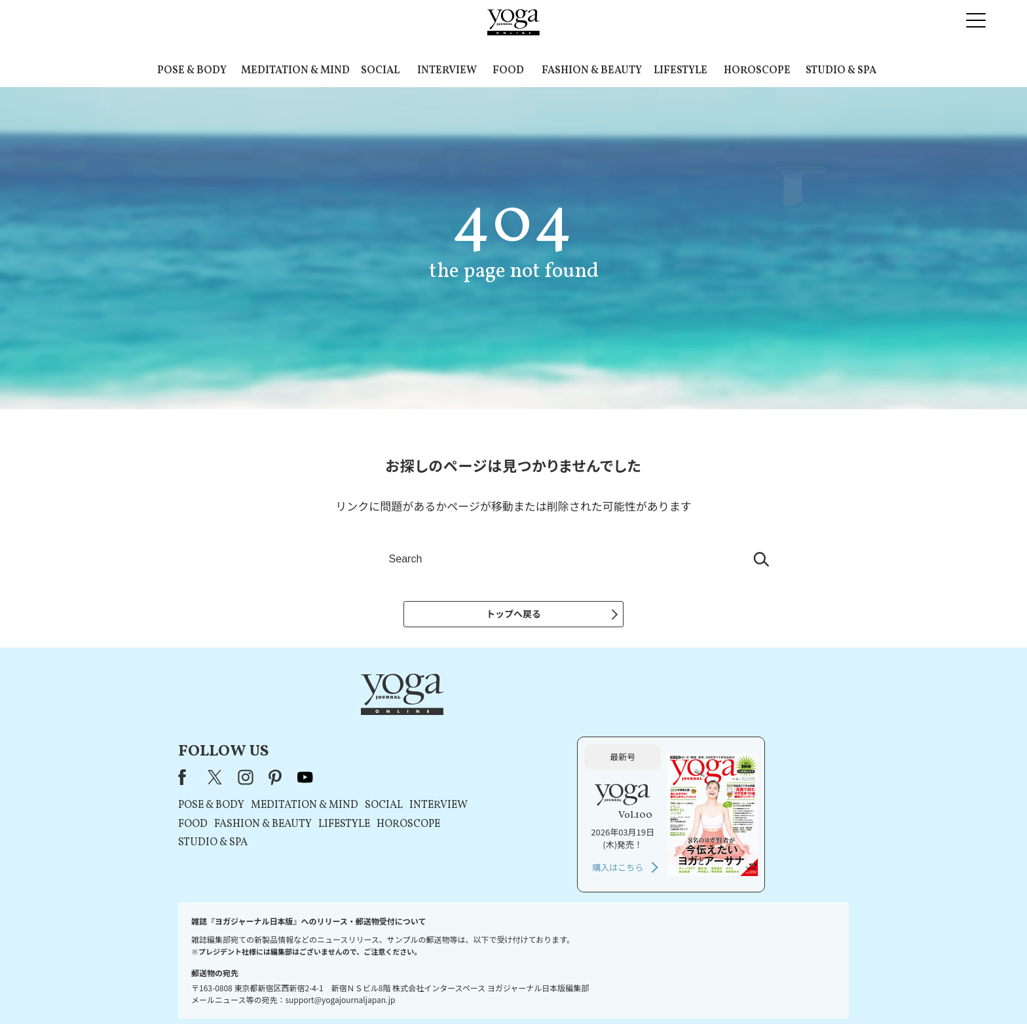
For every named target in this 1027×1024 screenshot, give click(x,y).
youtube (472, 720)
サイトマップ (691, 989)
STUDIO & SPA (841, 71)
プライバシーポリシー (492, 989)
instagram (413, 720)
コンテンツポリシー (578, 989)
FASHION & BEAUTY (592, 71)
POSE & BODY (192, 71)
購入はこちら (701, 810)
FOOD (508, 71)
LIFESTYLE (680, 71)
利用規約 (427, 989)
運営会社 (640, 989)
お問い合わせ (279, 989)
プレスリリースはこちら (357, 989)
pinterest (443, 720)
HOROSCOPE (757, 71)
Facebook (353, 720)
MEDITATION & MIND (295, 71)
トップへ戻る (513, 613)
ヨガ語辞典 (745, 989)
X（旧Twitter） (383, 720)
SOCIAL (380, 71)
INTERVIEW (447, 71)
